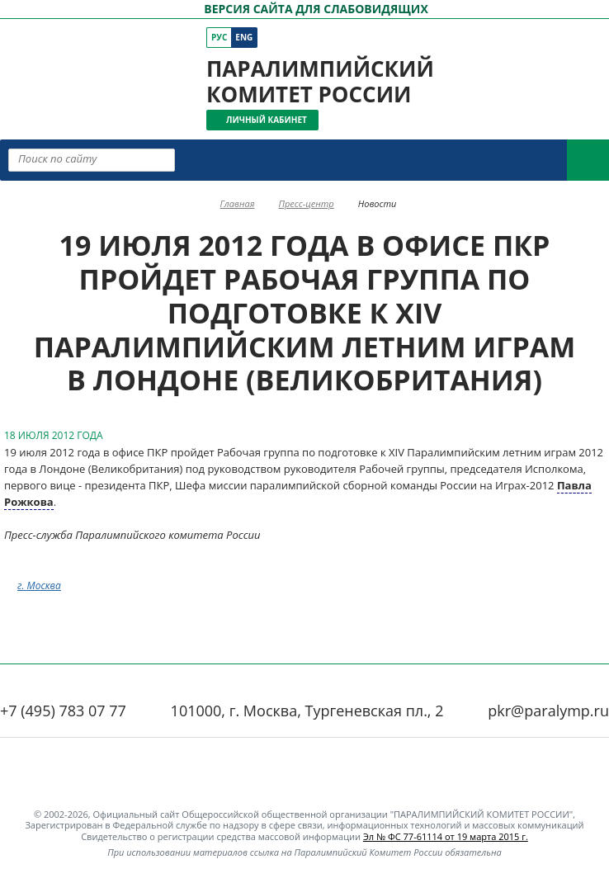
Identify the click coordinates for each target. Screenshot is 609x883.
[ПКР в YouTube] (357, 37)
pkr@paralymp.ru (548, 710)
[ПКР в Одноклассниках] (380, 37)
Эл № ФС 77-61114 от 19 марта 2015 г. (445, 836)
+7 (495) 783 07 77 (63, 710)
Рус (219, 37)
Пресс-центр (305, 203)
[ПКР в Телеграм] (403, 37)
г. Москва (39, 585)
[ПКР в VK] (333, 37)
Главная (237, 203)
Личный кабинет (266, 119)
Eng (244, 37)
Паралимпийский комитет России (320, 81)
